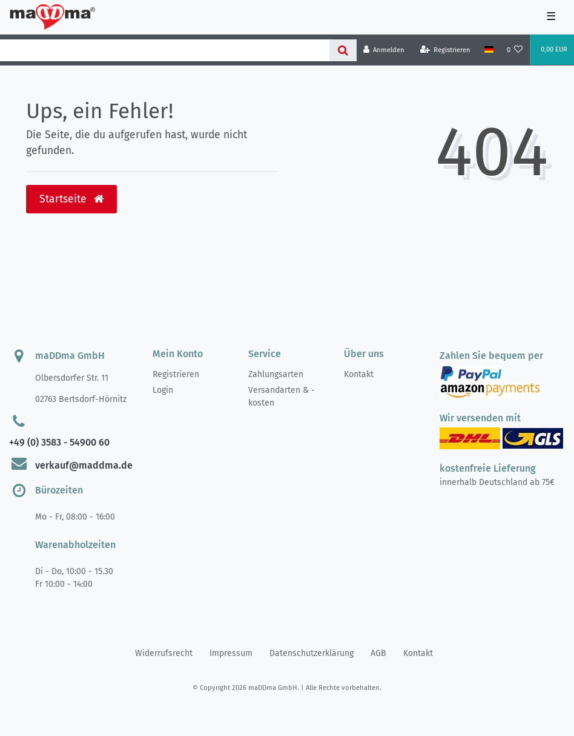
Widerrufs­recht (164, 653)
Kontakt (359, 374)
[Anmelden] (384, 50)
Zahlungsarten (275, 374)
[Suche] (343, 50)
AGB (378, 653)
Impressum (230, 653)
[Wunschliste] (515, 50)
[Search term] (164, 50)
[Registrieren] (446, 50)
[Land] (488, 50)
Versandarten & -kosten (281, 396)
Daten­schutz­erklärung (311, 653)
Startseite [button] (71, 199)
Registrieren (176, 374)
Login (163, 390)
